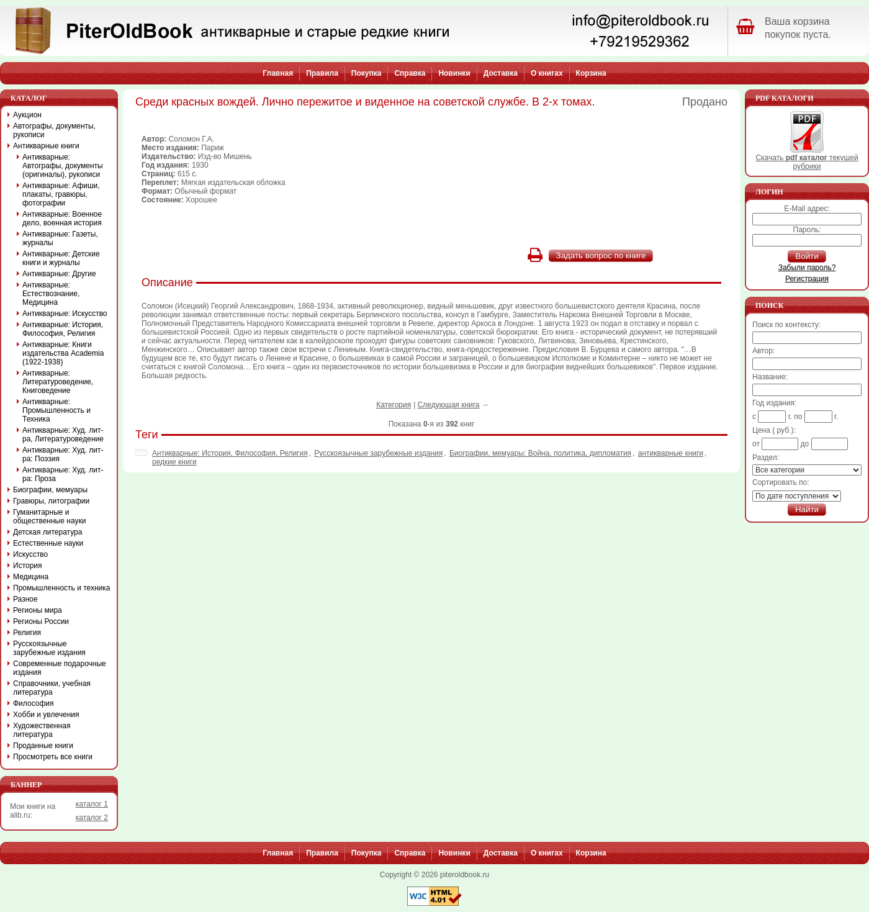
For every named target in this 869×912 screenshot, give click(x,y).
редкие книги (174, 462)
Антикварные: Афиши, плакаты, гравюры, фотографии (61, 194)
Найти (807, 509)
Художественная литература (41, 730)
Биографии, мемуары (50, 489)
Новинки (454, 73)
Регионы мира (37, 610)
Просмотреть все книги (52, 756)
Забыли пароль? (807, 267)
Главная (278, 73)
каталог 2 (92, 817)
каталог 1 (92, 804)
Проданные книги (43, 745)
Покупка (366, 73)
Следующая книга (449, 404)
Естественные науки (48, 543)
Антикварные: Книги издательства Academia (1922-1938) (63, 353)
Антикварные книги (46, 146)
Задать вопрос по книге (601, 255)
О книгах (547, 73)
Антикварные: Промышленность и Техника (56, 410)
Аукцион (27, 115)
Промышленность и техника (61, 588)
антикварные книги (670, 453)
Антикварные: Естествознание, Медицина (50, 294)
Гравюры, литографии (51, 501)
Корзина (591, 73)
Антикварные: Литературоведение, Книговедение (57, 382)
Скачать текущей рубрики (806, 159)
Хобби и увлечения (46, 714)
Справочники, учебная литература (52, 688)
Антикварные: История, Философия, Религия (230, 453)
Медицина (30, 576)
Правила (322, 73)
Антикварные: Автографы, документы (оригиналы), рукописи (62, 166)
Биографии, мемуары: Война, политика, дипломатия (540, 453)
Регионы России (41, 621)
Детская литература (47, 532)
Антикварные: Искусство (64, 313)
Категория (393, 404)
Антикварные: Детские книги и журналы (61, 258)
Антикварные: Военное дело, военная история (62, 218)
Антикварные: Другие (59, 273)
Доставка (501, 73)
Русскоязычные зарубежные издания (378, 453)
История (27, 565)
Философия (33, 703)
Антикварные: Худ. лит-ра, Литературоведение (63, 434)
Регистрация (807, 278)
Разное (25, 599)
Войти (806, 256)
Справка (409, 73)
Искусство (30, 554)
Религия (27, 632)
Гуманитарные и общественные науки (49, 516)
